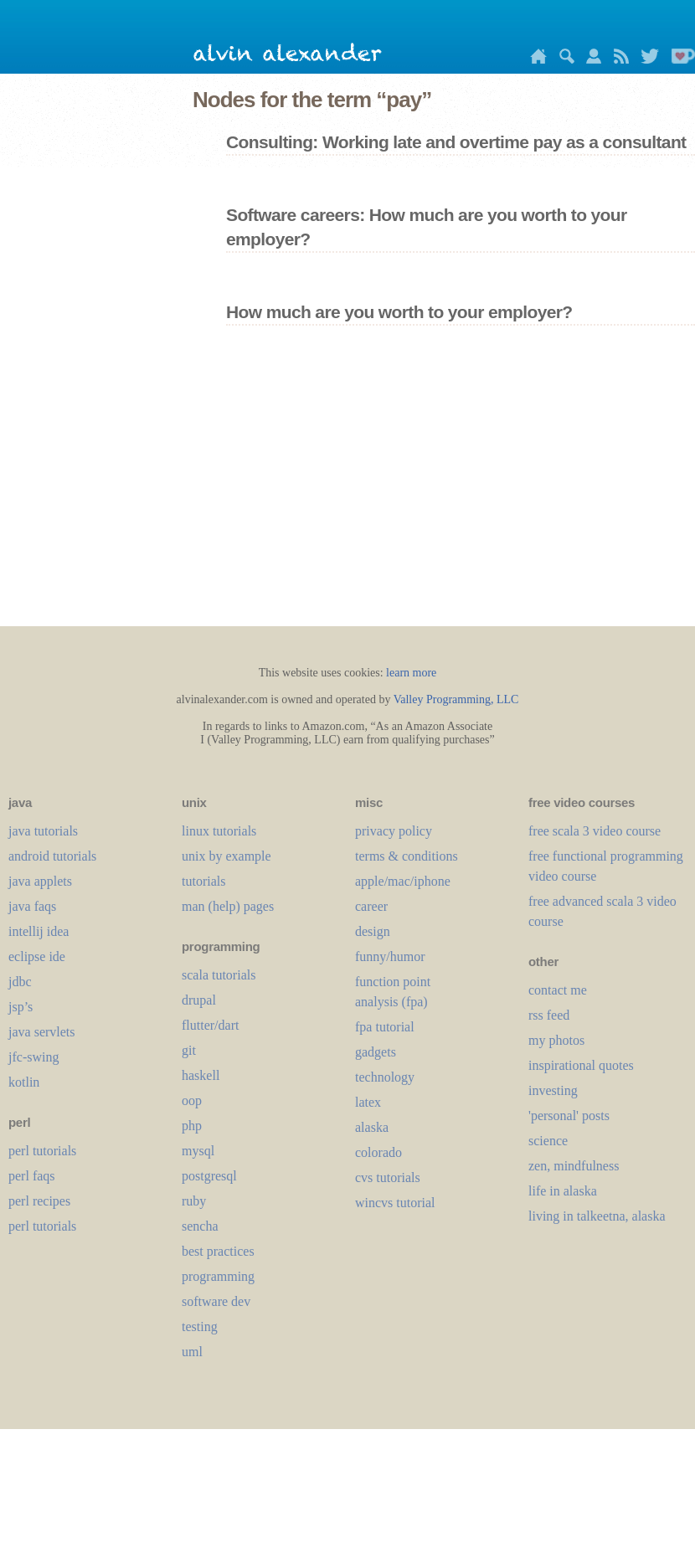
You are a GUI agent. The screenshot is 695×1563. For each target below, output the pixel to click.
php (192, 1125)
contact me (557, 990)
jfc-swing (33, 1057)
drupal (199, 1000)
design (372, 931)
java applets (40, 881)
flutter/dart (210, 1025)
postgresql (209, 1176)
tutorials (203, 881)
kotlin (23, 1082)
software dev (216, 1301)
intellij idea (38, 931)
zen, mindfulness (573, 1166)
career (371, 906)
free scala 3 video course (594, 831)
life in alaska (562, 1191)
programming (218, 1276)
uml (192, 1351)
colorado (378, 1152)
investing (553, 1090)
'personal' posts (569, 1115)
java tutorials (43, 831)
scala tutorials (218, 975)
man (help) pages (228, 906)
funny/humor (390, 956)
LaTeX (368, 1102)
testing (200, 1326)
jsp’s (20, 1007)
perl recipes (39, 1201)
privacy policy (393, 831)
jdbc (20, 981)
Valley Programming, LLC (456, 699)
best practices (218, 1251)
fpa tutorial (384, 1027)
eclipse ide (36, 956)
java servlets (41, 1032)
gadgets (375, 1052)
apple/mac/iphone (402, 881)
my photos (556, 1040)
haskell (200, 1075)
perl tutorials (42, 1151)
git (189, 1050)
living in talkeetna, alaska (597, 1216)
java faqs (32, 906)
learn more (411, 672)
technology (384, 1077)
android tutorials (52, 856)
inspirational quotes (581, 1065)
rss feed (548, 1015)
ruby (194, 1201)
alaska (372, 1127)
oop (192, 1100)
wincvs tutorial (395, 1202)
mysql (198, 1151)
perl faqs (31, 1176)
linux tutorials (219, 831)
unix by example (226, 856)
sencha (200, 1226)
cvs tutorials (387, 1177)
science (548, 1141)
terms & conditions (406, 856)
